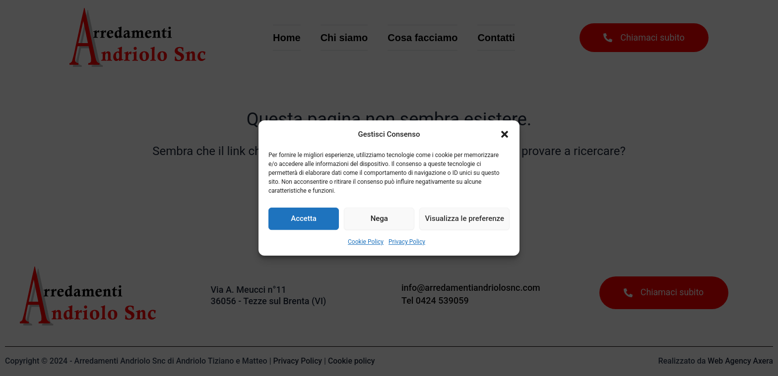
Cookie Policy (366, 241)
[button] (505, 134)
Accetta (304, 219)
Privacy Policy (407, 241)
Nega (379, 219)
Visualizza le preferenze (464, 219)
